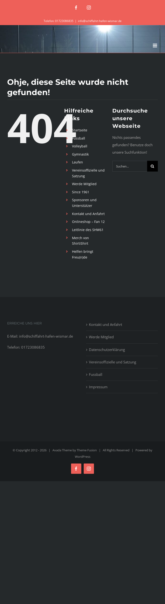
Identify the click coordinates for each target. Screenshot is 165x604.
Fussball (78, 138)
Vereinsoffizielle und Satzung (112, 362)
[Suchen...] (129, 166)
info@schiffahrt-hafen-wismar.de (100, 21)
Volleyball (79, 146)
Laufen (77, 162)
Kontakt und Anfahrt (88, 213)
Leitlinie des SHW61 (87, 229)
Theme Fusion (87, 450)
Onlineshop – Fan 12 (88, 221)
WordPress (82, 456)
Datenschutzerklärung (107, 349)
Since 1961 (80, 192)
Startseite (79, 130)
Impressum (98, 386)
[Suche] (152, 166)
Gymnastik (80, 154)
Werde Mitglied (84, 184)
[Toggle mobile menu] (155, 45)
